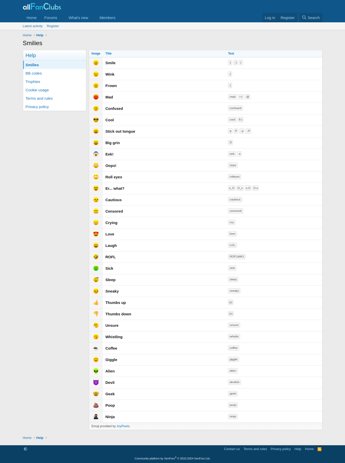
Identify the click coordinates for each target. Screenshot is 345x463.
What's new (78, 17)
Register (53, 26)
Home (32, 17)
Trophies (33, 81)
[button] (61, 17)
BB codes (34, 73)
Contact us (232, 449)
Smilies (32, 65)
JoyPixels (123, 426)
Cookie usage (37, 90)
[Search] (310, 17)
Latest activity (33, 26)
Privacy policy (37, 107)
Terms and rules (39, 98)
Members (108, 17)
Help (297, 449)
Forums (50, 17)
